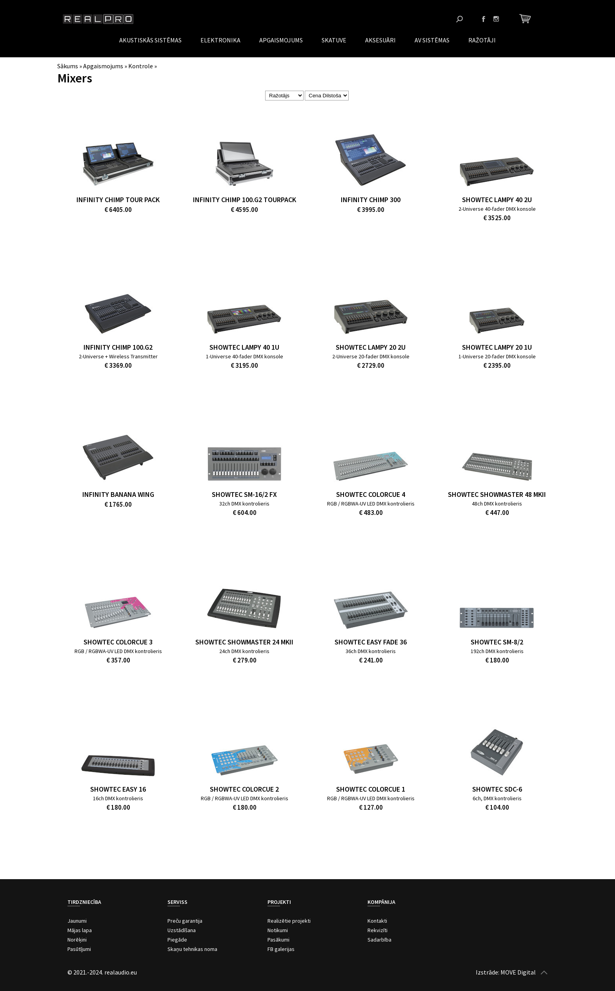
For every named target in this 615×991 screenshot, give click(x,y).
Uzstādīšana (181, 930)
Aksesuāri (380, 40)
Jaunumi (77, 920)
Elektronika (220, 40)
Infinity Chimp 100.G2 (118, 347)
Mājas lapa (79, 930)
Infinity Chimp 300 (370, 199)
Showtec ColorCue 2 (244, 789)
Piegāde (177, 939)
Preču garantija (184, 920)
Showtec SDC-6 (497, 789)
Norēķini (77, 939)
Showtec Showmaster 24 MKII (244, 641)
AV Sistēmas (432, 40)
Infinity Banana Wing (118, 494)
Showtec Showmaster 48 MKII (497, 494)
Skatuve (334, 40)
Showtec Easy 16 (118, 789)
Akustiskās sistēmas (150, 40)
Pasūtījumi (79, 949)
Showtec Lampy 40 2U (497, 199)
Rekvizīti (378, 930)
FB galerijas (281, 949)
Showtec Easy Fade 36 (371, 641)
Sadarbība (379, 939)
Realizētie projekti (289, 920)
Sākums (67, 66)
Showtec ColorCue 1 (370, 789)
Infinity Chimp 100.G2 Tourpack (244, 199)
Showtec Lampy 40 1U (244, 347)
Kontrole (140, 66)
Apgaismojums (281, 40)
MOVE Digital (518, 972)
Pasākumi (278, 939)
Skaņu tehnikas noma (192, 949)
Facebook (484, 19)
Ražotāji (482, 40)
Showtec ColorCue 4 (370, 494)
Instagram (496, 19)
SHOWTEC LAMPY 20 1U (497, 347)
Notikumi (277, 930)
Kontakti (377, 920)
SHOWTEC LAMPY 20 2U (371, 347)
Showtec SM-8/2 (497, 641)
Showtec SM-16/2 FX (244, 494)
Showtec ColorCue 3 (118, 641)
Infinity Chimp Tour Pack (118, 199)
